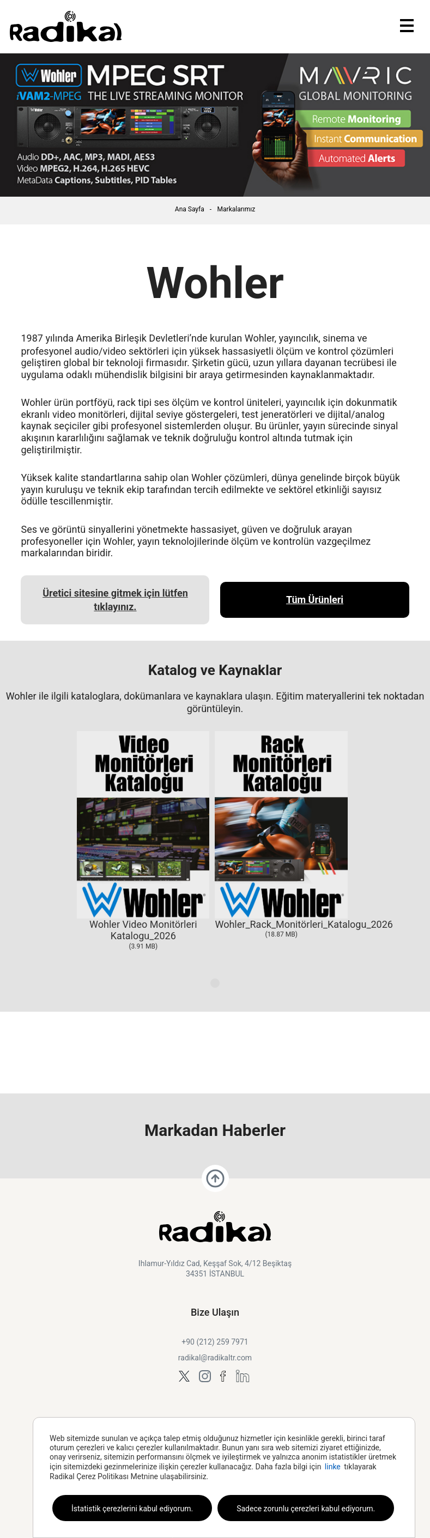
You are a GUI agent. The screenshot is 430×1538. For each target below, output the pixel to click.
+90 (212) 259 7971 (214, 1342)
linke (333, 1466)
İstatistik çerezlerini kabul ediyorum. (132, 1508)
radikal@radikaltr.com (215, 1357)
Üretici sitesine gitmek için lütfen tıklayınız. (115, 599)
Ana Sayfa (189, 209)
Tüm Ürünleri (314, 599)
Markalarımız (236, 209)
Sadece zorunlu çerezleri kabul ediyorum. (306, 1508)
